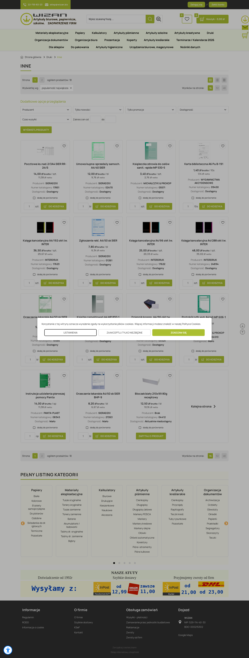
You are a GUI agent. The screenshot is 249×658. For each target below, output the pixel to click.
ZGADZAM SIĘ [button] (179, 332)
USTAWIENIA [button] (70, 332)
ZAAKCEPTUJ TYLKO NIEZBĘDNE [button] (125, 332)
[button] (7, 650)
